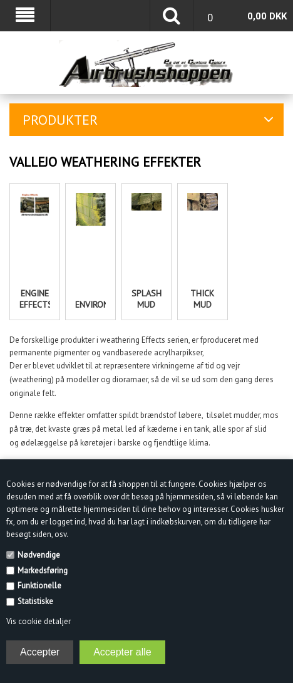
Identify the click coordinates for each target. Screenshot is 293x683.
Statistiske (35, 601)
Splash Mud (146, 299)
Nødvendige (39, 555)
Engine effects (34, 299)
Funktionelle (39, 585)
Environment (90, 304)
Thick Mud (202, 299)
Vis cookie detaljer (38, 621)
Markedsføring (43, 570)
